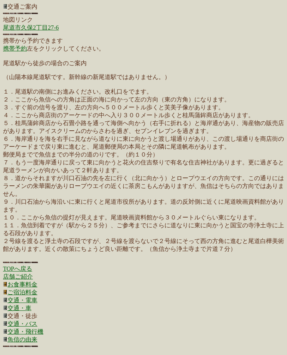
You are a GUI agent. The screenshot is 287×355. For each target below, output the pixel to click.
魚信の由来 (22, 339)
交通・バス (22, 324)
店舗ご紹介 (18, 276)
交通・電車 (22, 300)
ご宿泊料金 (22, 292)
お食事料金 (22, 284)
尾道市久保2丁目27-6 (31, 27)
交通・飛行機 (25, 331)
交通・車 (19, 308)
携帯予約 (15, 48)
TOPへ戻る (17, 269)
